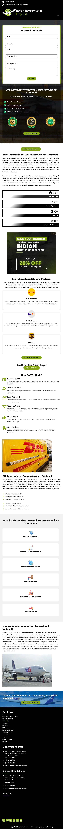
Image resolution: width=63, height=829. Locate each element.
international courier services (32, 632)
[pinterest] (14, 820)
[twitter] (7, 820)
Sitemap (50, 826)
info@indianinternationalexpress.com (16, 765)
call (31, 185)
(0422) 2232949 (10, 785)
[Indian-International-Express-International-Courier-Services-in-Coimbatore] (22, 10)
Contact (43, 183)
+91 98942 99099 (10, 782)
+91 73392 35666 (10, 760)
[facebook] (3, 820)
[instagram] (10, 820)
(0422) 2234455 (10, 762)
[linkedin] (21, 820)
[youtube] (17, 820)
